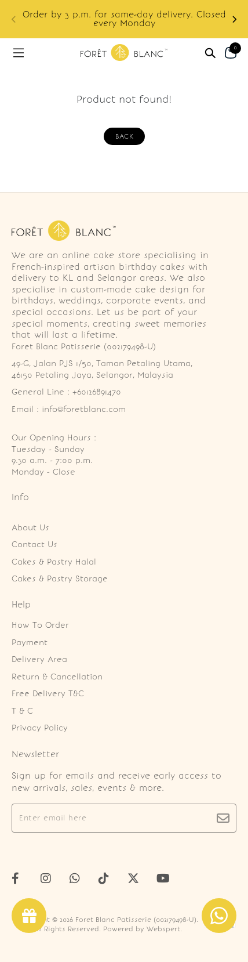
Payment (30, 643)
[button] (234, 19)
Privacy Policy (40, 728)
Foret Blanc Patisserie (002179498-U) (135, 920)
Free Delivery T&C (48, 694)
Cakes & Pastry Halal (54, 562)
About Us (30, 528)
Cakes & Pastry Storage (60, 579)
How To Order (40, 625)
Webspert (163, 929)
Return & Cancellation (57, 677)
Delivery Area (39, 659)
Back (124, 136)
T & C (22, 711)
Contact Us (34, 544)
